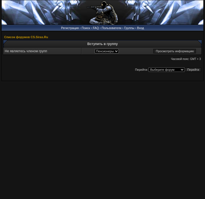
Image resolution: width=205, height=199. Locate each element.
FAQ (96, 28)
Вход (140, 28)
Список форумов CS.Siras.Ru (26, 37)
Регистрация (70, 28)
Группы (129, 28)
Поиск (86, 28)
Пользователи (112, 28)
